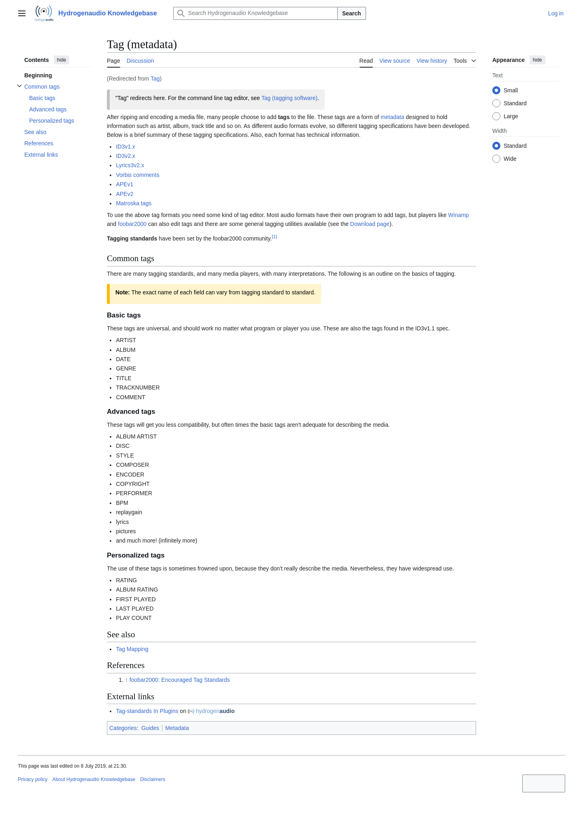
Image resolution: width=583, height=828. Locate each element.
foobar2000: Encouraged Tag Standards (180, 680)
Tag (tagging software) (290, 98)
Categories (123, 728)
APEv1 (124, 184)
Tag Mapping (132, 649)
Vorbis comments (137, 175)
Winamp (458, 215)
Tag (155, 78)
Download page (369, 224)
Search (351, 13)
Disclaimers (152, 779)
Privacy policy (32, 779)
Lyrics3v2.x (130, 165)
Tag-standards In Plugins (147, 711)
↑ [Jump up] (126, 680)
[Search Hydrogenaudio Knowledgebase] (255, 13)
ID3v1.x (125, 146)
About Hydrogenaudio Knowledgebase (93, 779)
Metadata (177, 728)
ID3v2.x (125, 156)
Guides (150, 728)
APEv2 (124, 194)
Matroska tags (133, 203)
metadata (392, 117)
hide (61, 60)
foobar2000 (132, 224)
